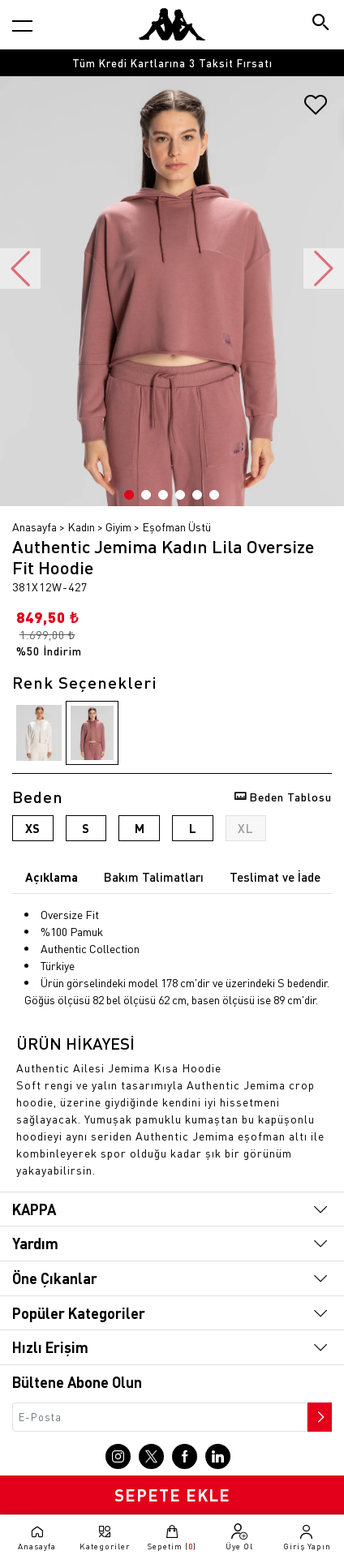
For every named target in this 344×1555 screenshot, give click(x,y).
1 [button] (129, 495)
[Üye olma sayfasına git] (239, 1537)
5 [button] (197, 495)
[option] (172, 63)
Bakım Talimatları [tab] (154, 877)
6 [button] (214, 495)
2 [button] (146, 495)
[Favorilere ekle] (315, 110)
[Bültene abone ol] (318, 1413)
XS (32, 828)
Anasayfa (34, 526)
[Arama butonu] (322, 24)
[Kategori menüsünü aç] (22, 25)
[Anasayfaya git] (172, 24)
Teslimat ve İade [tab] (275, 877)
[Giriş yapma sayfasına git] (307, 1537)
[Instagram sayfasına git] (118, 1456)
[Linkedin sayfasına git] (218, 1456)
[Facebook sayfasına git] (184, 1456)
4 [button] (180, 495)
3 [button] (163, 495)
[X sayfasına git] (151, 1456)
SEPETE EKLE (172, 1495)
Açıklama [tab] (51, 877)
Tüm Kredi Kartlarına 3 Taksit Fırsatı (172, 63)
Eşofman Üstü (176, 526)
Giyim (118, 526)
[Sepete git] (171, 1537)
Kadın (81, 526)
